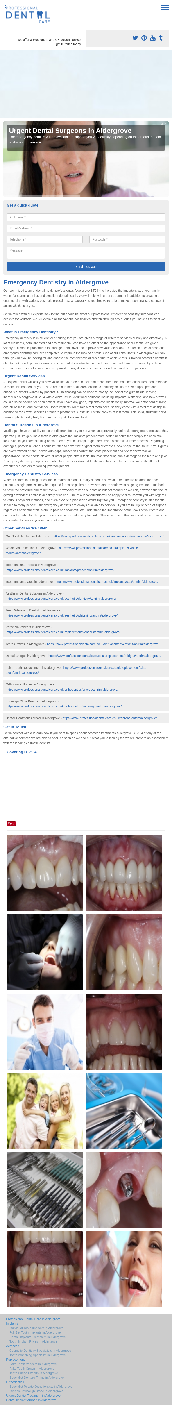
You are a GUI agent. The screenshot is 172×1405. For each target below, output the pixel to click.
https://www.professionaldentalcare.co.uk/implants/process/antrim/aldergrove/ (60, 570)
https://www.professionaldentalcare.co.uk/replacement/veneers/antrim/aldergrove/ (63, 632)
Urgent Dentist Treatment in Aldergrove (33, 1395)
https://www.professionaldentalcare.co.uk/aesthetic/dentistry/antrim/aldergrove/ (61, 598)
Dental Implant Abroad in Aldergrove (31, 1400)
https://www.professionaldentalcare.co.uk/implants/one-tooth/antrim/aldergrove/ (108, 536)
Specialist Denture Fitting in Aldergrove (36, 1377)
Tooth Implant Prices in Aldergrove (33, 1341)
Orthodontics (15, 1382)
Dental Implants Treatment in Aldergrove (37, 1337)
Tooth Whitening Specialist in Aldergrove (37, 1355)
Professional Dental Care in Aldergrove (33, 1319)
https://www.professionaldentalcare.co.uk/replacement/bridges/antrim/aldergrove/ (104, 656)
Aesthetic (12, 1346)
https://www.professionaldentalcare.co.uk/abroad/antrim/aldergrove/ (110, 718)
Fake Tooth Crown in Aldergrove (31, 1368)
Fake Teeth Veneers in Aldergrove (33, 1364)
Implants (12, 1323)
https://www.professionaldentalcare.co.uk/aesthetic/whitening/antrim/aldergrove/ (62, 615)
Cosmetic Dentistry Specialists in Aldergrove (40, 1350)
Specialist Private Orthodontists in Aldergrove (40, 1386)
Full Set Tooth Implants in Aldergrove (35, 1332)
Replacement (15, 1359)
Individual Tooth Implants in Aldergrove (36, 1328)
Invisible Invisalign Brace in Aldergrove (36, 1391)
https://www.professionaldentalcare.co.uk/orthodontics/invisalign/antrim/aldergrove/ (64, 706)
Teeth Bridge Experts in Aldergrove (33, 1373)
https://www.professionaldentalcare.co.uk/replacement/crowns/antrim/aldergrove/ (103, 644)
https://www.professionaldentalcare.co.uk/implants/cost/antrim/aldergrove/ (107, 581)
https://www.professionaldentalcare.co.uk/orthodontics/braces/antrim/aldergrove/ (62, 689)
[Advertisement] (86, 84)
